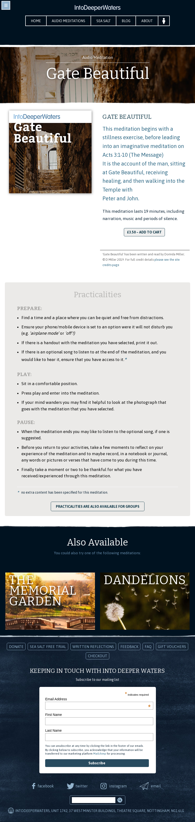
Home (35, 21)
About (147, 21)
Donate (16, 647)
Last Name (53, 730)
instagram (118, 786)
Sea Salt (104, 21)
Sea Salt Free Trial (48, 647)
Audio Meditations (68, 21)
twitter (81, 786)
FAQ (148, 647)
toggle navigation (5, 5)
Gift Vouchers (172, 647)
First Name (53, 715)
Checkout (97, 656)
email (156, 786)
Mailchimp (99, 753)
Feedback (129, 647)
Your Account (164, 21)
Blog (126, 21)
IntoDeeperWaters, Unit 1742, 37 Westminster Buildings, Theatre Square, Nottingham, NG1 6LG (99, 811)
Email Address (98, 699)
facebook (45, 786)
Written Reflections (93, 647)
